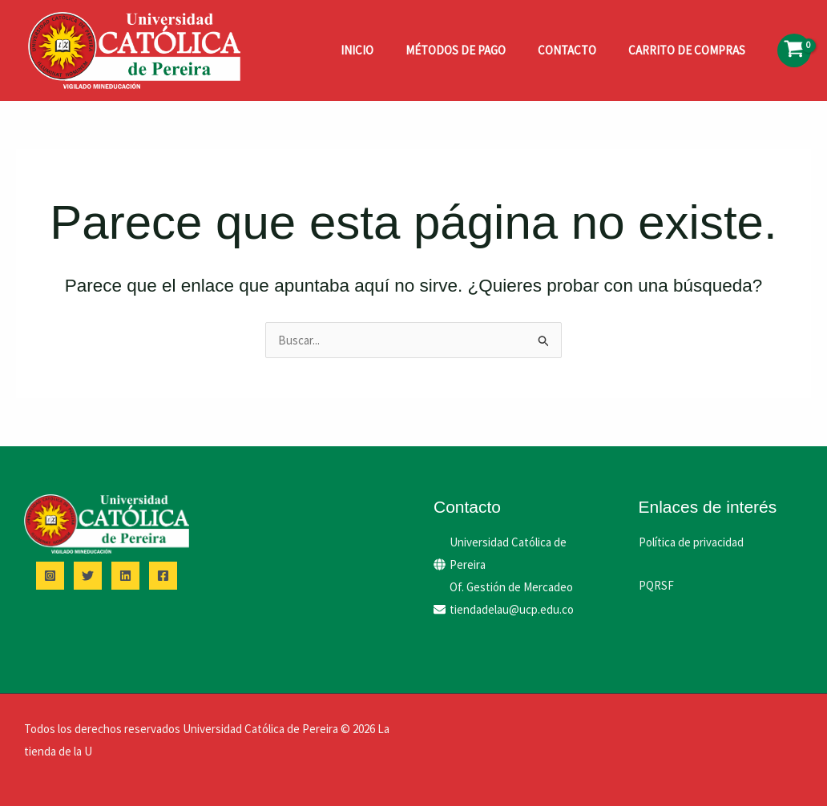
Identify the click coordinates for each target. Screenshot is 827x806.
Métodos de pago (455, 50)
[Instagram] (50, 576)
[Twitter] (88, 576)
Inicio (357, 50)
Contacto (567, 50)
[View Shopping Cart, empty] (794, 50)
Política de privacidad (691, 542)
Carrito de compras (686, 50)
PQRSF (656, 585)
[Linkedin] (125, 576)
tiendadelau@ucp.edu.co (512, 609)
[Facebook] (163, 576)
